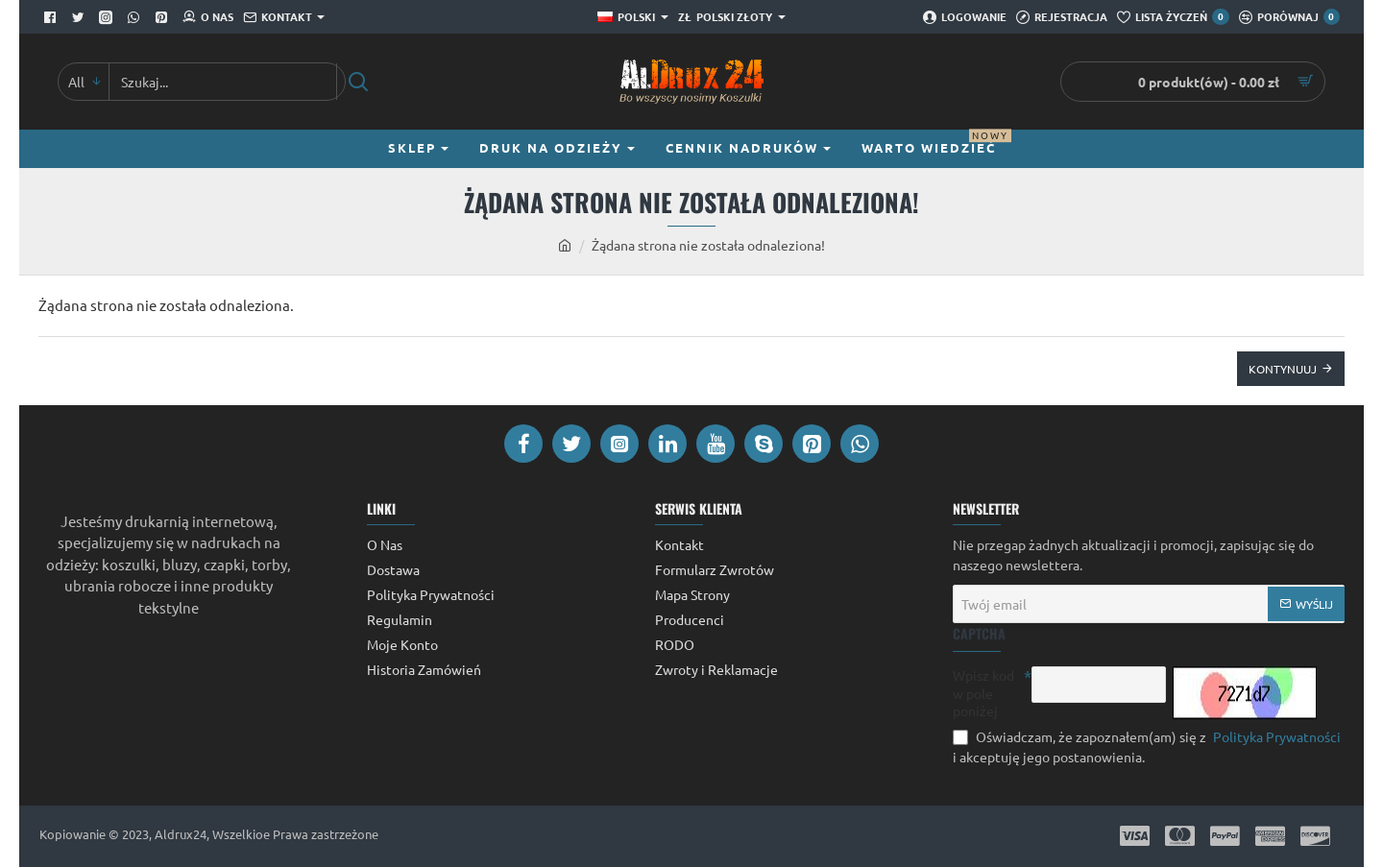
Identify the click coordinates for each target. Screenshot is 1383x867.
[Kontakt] (283, 17)
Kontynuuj (1283, 368)
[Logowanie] (964, 17)
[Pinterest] (164, 17)
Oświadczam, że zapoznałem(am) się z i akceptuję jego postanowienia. (1149, 746)
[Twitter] (80, 17)
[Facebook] (52, 17)
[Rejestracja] (1061, 17)
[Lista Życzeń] (1172, 17)
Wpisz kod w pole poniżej (983, 692)
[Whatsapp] (136, 17)
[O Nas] (208, 17)
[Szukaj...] (357, 81)
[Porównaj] (1289, 17)
